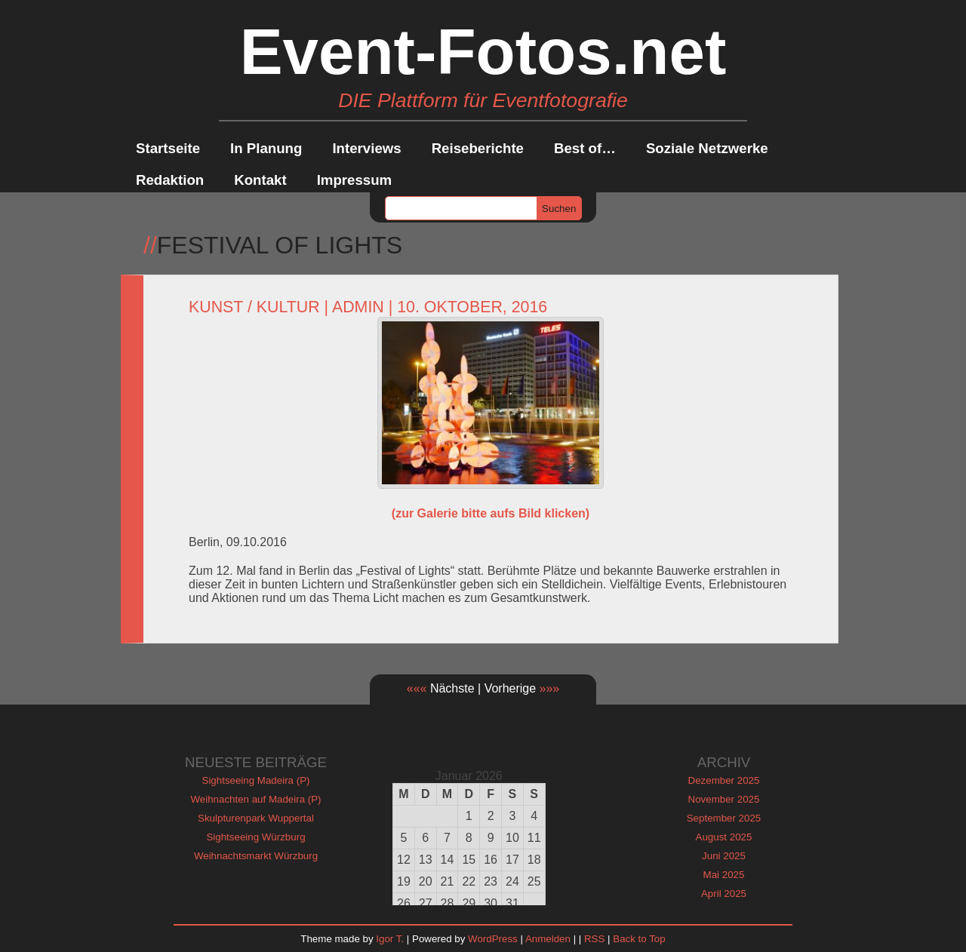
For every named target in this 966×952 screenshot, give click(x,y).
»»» (550, 688)
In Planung (266, 148)
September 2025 (724, 818)
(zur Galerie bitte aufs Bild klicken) (490, 513)
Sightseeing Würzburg (255, 837)
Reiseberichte (478, 148)
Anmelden (548, 938)
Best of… (585, 148)
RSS (594, 938)
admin (358, 307)
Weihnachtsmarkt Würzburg (256, 855)
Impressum (354, 180)
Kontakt (260, 180)
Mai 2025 (724, 874)
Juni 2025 (724, 855)
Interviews (366, 148)
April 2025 (723, 893)
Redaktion (170, 180)
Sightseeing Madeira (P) (256, 780)
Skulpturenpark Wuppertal (256, 818)
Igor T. (390, 938)
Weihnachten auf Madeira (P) (255, 799)
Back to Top (639, 938)
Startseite (168, 148)
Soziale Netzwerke (707, 148)
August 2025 (724, 837)
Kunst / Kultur (254, 307)
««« (417, 688)
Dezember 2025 (724, 780)
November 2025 (724, 799)
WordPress (493, 938)
